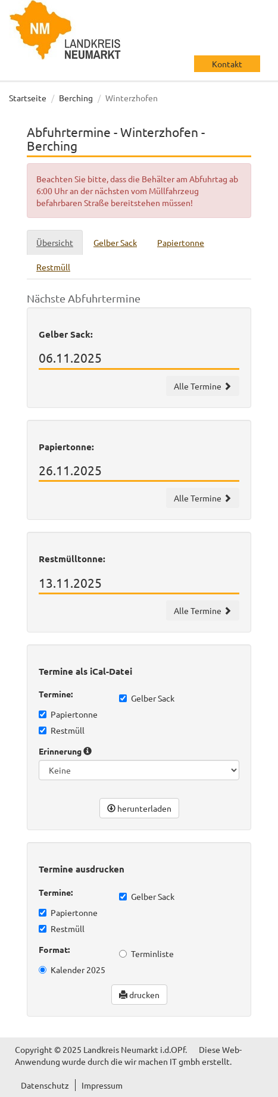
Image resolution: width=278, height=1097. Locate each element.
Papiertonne (68, 714)
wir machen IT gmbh (162, 1061)
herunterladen (139, 808)
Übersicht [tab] (54, 242)
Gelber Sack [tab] (115, 242)
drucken (139, 994)
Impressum (102, 1085)
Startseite (27, 97)
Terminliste (146, 953)
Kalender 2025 (72, 969)
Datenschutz (45, 1085)
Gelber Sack (146, 698)
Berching (76, 97)
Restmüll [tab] (53, 266)
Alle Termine (203, 386)
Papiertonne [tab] (180, 242)
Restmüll (62, 730)
